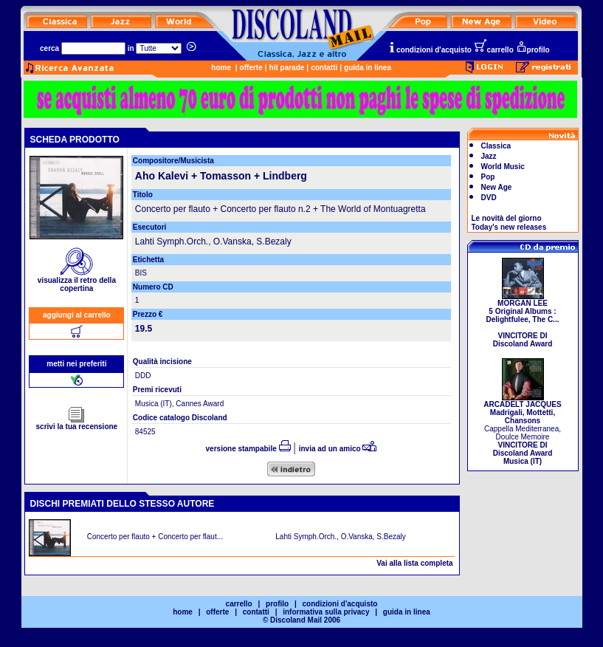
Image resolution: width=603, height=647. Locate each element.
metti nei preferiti (76, 364)
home (221, 68)
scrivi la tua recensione (77, 423)
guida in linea (367, 68)
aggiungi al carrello (77, 315)
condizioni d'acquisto (429, 50)
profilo (533, 50)
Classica (496, 146)
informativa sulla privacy (326, 612)
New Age (496, 187)
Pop (488, 177)
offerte (251, 68)
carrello (494, 50)
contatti (324, 68)
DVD (489, 198)
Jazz (489, 156)
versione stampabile (248, 449)
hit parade (287, 68)
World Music (503, 166)
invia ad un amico (338, 449)
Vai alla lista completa (414, 563)
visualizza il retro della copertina (77, 281)
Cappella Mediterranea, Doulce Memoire (522, 429)
